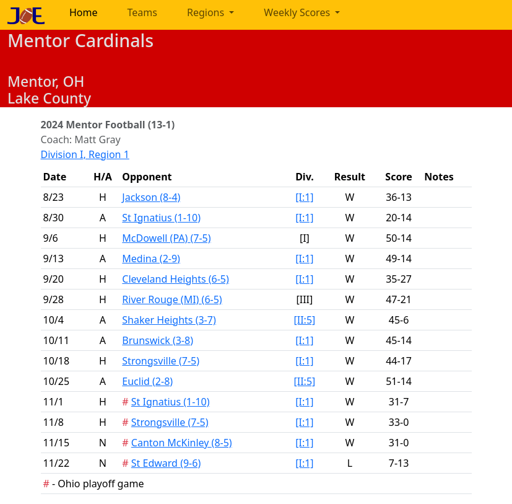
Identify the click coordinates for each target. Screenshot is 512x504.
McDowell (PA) (166, 238)
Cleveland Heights (175, 279)
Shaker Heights (168, 320)
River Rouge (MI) (172, 299)
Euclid (147, 381)
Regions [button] (207, 12)
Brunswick (157, 340)
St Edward (166, 463)
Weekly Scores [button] (298, 12)
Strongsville (160, 361)
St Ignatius (161, 217)
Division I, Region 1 (85, 154)
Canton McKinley (181, 442)
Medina (151, 258)
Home (83, 12)
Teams (142, 12)
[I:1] (304, 197)
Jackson (151, 197)
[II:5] (304, 320)
